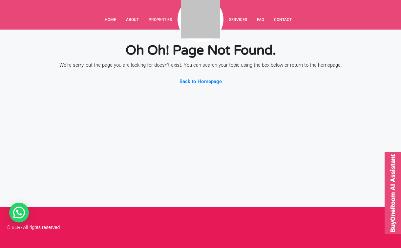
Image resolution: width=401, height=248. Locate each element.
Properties (160, 19)
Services (238, 19)
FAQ (260, 19)
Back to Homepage (200, 81)
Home (110, 19)
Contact (283, 19)
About (132, 19)
